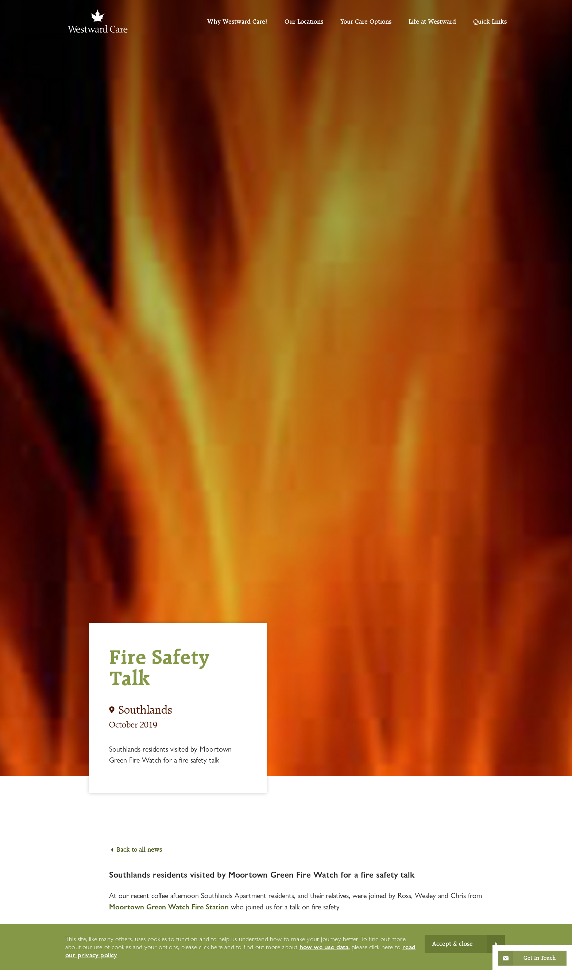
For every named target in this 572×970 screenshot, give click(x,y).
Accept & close (452, 943)
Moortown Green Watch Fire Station (169, 906)
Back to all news (139, 849)
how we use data (324, 947)
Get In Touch (539, 958)
